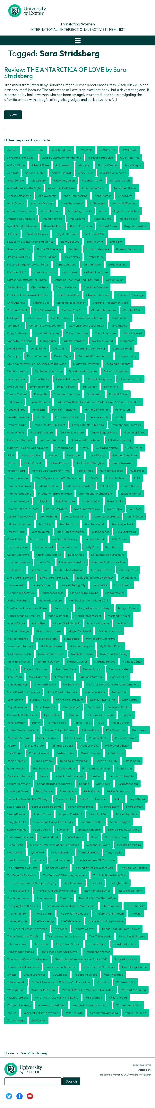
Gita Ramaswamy (120, 440)
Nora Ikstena (15, 700)
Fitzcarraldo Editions (68, 417)
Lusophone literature (21, 593)
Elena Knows (41, 379)
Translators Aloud (126, 959)
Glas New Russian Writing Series (27, 448)
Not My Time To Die (102, 700)
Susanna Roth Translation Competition (54, 845)
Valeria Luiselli (16, 982)
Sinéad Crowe (42, 814)
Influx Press (107, 486)
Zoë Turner (38, 1020)
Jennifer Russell (94, 524)
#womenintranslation (21, 157)
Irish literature (65, 501)
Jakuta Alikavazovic (20, 516)
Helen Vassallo (33, 463)
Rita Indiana (132, 761)
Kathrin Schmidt (94, 539)
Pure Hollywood (39, 753)
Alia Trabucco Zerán (113, 173)
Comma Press (120, 318)
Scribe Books (64, 799)
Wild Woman (93, 997)
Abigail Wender (107, 165)
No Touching (71, 684)
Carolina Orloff (16, 272)
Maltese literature (50, 600)
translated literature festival (59, 952)
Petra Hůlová (73, 738)
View (13, 115)
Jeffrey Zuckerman (19, 524)
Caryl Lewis (69, 272)
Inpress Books (130, 486)
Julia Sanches (100, 532)
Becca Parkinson (81, 226)
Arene (103, 211)
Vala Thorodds (113, 974)
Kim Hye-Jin (113, 547)
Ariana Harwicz (52, 218)
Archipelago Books (79, 211)
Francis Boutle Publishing (88, 425)
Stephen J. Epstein (89, 829)
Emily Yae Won (65, 386)
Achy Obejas (132, 165)
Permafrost (139, 730)
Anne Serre (125, 196)
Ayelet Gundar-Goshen (22, 226)
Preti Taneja (14, 753)
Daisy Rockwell (132, 333)
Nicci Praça (14, 677)
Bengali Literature (66, 234)
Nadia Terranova (82, 654)
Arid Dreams (77, 218)
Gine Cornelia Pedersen (86, 440)
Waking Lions (15, 990)
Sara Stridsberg (128, 784)
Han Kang (54, 455)
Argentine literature (126, 211)
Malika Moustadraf (19, 600)
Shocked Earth (109, 806)
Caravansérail (92, 264)
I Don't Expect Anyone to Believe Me (58, 478)
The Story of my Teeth (109, 913)
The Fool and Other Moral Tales (56, 890)
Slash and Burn (98, 814)
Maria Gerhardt (58, 616)
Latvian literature (18, 562)
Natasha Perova (105, 661)
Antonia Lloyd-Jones (20, 211)
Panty (36, 722)
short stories (134, 806)
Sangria (84, 784)
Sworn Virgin (15, 852)
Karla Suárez (15, 539)
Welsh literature (17, 997)
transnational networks (61, 967)
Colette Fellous (60, 318)
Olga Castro (130, 700)
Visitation (103, 982)
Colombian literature (90, 318)
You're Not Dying (135, 1013)
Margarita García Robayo (94, 608)
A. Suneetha (63, 165)
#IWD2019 (85, 150)
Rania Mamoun (17, 761)
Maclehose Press (52, 593)
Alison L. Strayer (92, 180)
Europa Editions (17, 394)
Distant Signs (62, 356)
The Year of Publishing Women (27, 929)
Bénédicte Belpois (36, 234)
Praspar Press (89, 745)
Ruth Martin (124, 768)
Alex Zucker (85, 173)
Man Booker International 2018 (88, 600)
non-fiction (119, 692)
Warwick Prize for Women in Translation (88, 990)
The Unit (136, 913)
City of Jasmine (44, 310)
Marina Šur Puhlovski (66, 623)
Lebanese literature (72, 562)
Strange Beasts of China (123, 829)
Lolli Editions (128, 577)
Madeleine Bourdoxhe (84, 593)
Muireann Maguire (80, 646)
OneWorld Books (118, 707)
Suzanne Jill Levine (98, 845)
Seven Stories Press (80, 806)
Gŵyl (10, 455)
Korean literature (18, 554)
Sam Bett (95, 776)
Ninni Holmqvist (17, 684)
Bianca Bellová (70, 241)
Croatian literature (46, 333)
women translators (129, 1005)
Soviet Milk (63, 829)
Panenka (126, 715)
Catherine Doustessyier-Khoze (27, 280)
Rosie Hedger (66, 768)
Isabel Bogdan (91, 501)
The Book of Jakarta (133, 868)
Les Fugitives (15, 570)
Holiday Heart (16, 470)
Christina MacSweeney (71, 302)
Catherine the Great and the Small (76, 280)
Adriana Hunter (35, 173)
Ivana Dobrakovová (87, 509)
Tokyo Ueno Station (68, 944)
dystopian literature (48, 371)
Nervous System (119, 669)
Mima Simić (71, 638)
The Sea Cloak (43, 913)
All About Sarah (120, 180)
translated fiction (124, 944)
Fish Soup (42, 417)
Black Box (116, 241)
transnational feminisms (23, 967)
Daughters (127, 341)
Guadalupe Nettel (107, 448)
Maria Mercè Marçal (88, 616)
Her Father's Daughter (90, 463)
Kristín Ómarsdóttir (48, 554)
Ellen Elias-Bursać (130, 379)
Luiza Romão (122, 585)
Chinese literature (97, 295)
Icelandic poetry (116, 478)
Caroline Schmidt (44, 272)
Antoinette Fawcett (124, 203)
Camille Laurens (66, 264)
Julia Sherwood (126, 532)
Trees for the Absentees (99, 967)
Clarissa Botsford (73, 310)
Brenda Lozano (46, 257)
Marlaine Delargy (18, 631)
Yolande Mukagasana (104, 1013)
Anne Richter (103, 196)
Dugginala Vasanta (118, 364)
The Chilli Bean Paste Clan (109, 875)
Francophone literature (126, 425)
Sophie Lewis (41, 829)
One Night (93, 707)
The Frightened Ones (96, 890)
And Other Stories (124, 188)
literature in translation (55, 577)
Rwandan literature (19, 776)
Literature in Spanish (20, 577)
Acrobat (12, 173)
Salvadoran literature (69, 776)
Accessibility (144, 1069)
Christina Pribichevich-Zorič (110, 302)
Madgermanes (115, 593)
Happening (74, 455)
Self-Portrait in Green (93, 799)
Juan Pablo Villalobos (71, 532)
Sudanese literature (20, 837)
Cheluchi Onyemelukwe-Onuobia (28, 295)
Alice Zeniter (39, 180)
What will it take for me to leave (56, 997)
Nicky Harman (38, 677)
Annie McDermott (42, 203)
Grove (84, 448)
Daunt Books (15, 348)
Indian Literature (48, 486)
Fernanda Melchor (96, 409)
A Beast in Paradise (100, 157)
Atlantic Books (127, 218)
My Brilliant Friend (110, 646)
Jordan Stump (41, 532)
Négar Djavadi (92, 669)
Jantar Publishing (75, 516)
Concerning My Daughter (45, 325)
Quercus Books (90, 753)
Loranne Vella (15, 585)
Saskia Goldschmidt (119, 791)
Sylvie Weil (37, 852)
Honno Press (85, 470)
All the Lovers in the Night (24, 188)
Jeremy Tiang (16, 532)
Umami (11, 974)
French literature (42, 432)
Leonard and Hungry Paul (108, 562)
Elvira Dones (15, 386)
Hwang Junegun (17, 478)
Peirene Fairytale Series (60, 730)
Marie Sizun (39, 623)
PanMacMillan (16, 722)
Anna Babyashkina (75, 196)
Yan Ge (11, 1013)
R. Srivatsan (115, 753)
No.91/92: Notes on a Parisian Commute (112, 684)
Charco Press (39, 287)
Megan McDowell (79, 631)
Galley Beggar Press (104, 432)
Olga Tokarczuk (46, 707)
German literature (51, 440)
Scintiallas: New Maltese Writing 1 (28, 799)
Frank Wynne (15, 432)
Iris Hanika (42, 501)
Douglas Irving (126, 356)
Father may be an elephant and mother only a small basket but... (99, 402)
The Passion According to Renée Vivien (70, 906)
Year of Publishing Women (40, 1013)
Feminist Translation (64, 409)
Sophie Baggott (120, 822)
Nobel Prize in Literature (62, 692)
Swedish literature (129, 845)
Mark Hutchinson (98, 623)
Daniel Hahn (48, 341)
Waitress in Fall (125, 982)
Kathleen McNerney (64, 539)
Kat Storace (37, 539)
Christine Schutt (17, 310)
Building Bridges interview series (27, 264)
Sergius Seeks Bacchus (46, 806)
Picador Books (98, 738)
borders (73, 249)
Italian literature (56, 509)
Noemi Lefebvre (94, 692)
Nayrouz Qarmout (36, 669)
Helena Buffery (59, 463)
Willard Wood (118, 997)
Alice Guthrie (15, 180)
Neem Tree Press (65, 669)
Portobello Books (62, 745)
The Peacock (110, 906)
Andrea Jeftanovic (19, 196)
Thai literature (60, 860)
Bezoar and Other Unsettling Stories (30, 241)
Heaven (12, 463)
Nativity (12, 669)
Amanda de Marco (94, 188)
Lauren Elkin (44, 562)
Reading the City (106, 761)
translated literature (20, 952)
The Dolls (96, 883)
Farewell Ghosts (39, 402)
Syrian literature (61, 852)
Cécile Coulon (115, 280)
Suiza (94, 837)
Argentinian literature (21, 218)
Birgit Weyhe (95, 241)
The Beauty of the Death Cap (93, 868)
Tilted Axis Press (17, 944)
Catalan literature (96, 272)
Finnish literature (18, 417)
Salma (43, 776)
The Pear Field (135, 906)
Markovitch (123, 623)
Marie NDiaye (16, 623)
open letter (51, 715)
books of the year (49, 249)
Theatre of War (84, 929)
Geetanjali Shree (134, 432)
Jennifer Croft (68, 524)
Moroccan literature (20, 646)
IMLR (137, 478)
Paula (100, 722)
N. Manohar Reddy (19, 654)
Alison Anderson (64, 180)
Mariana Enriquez (119, 616)
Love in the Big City (73, 585)
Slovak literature (126, 814)
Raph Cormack (43, 761)
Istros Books (115, 501)
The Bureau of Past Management (64, 875)
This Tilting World (100, 936)
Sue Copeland (49, 837)
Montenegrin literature (100, 638)
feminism (38, 409)
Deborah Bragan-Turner (89, 348)
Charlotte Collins (66, 287)
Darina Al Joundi (102, 341)
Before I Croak (108, 226)
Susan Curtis (15, 845)
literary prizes (128, 570)
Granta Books (64, 448)
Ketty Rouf (91, 547)
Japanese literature (106, 516)
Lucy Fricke (100, 585)
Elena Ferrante (16, 379)
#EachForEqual (61, 150)
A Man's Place (16, 165)
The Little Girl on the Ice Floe (97, 898)
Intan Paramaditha (19, 493)
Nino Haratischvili (45, 684)
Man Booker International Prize (27, 608)
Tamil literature (89, 852)
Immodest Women (19, 486)
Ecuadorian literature (83, 371)
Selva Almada (16, 806)
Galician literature (72, 432)
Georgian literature (19, 440)
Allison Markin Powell (61, 188)
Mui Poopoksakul (51, 646)
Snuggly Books (16, 822)
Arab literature (50, 211)
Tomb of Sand (96, 944)
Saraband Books (18, 791)
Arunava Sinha (101, 218)
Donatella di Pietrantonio (94, 356)
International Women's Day (96, 493)
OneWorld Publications (22, 715)
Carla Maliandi (117, 264)
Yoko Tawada (74, 1013)
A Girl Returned (130, 157)
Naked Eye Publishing (113, 654)
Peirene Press (90, 730)
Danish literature (74, 341)
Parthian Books (57, 722)
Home (9, 1053)
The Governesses (18, 898)
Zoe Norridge (15, 1020)
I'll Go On (93, 478)
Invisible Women (131, 493)
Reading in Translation (74, 761)
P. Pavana (73, 715)
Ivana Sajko (114, 509)
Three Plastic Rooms (132, 936)
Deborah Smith (122, 348)
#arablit (12, 150)
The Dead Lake (73, 883)
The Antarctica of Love (22, 868)
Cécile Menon (15, 287)
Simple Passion (16, 814)
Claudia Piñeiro (132, 310)
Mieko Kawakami (46, 638)
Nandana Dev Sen (48, 661)
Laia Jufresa (76, 554)
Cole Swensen (35, 318)
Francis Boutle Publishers (49, 425)
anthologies (97, 203)
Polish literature (33, 745)
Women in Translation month (91, 1005)
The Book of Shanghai (21, 875)
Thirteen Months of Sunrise (64, 936)
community (14, 325)
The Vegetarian (17, 921)
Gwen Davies (133, 448)
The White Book (71, 921)
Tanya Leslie (114, 852)
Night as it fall (119, 677)
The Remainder (17, 913)
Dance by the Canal (20, 341)
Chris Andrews (16, 302)
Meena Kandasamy (48, 631)
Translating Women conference (27, 959)
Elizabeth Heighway (99, 379)
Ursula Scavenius (34, 974)
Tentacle (38, 860)
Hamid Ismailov (31, 455)
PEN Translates (115, 730)
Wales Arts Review (43, 990)
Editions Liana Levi (116, 371)
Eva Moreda (94, 394)
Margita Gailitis (128, 608)
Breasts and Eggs (18, 257)
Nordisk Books (39, 700)
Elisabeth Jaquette (68, 379)
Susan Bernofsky (116, 837)
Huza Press (137, 470)
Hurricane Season (111, 470)
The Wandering (44, 921)
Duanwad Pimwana (86, 364)
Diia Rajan (13, 356)
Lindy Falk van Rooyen (69, 570)
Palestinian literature (100, 715)
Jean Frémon (134, 516)
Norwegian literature (69, 700)
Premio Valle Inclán (117, 745)
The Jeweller (45, 898)
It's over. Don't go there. (23, 509)
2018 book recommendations (61, 157)
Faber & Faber (118, 394)
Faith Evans (14, 402)
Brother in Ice (95, 257)
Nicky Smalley (63, 677)
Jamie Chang (48, 516)
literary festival (101, 570)
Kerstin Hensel (69, 547)
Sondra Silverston (92, 822)
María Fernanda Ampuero (24, 616)
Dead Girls (60, 348)
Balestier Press (53, 226)
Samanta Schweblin (121, 776)
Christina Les (41, 302)
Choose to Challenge (130, 295)
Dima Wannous (37, 356)
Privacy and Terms (141, 1064)
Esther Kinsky (112, 386)
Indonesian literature (79, 486)
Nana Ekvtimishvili (18, 661)
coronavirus (119, 325)
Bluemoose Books (18, 249)
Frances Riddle (16, 425)
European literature (67, 394)
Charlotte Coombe (96, 287)
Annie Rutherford (72, 203)
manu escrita (62, 608)
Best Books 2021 (94, 234)
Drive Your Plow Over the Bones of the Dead (36, 364)
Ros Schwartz (42, 768)
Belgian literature (135, 226)
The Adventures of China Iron (96, 860)
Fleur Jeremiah (98, 417)
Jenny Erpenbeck (122, 524)
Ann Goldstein (47, 196)
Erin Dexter (89, 386)
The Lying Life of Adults (22, 906)
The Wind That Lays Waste (105, 921)
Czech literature (105, 333)
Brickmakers (72, 257)
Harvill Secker (97, 455)
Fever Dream (123, 409)
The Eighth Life (118, 883)
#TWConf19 (107, 150)
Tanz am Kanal (16, 860)
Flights (119, 417)
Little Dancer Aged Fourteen (95, 577)
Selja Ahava (137, 799)
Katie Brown (119, 539)
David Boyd (38, 348)
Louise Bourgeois (42, 585)
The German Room (129, 890)
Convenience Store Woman (86, 325)
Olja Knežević (71, 707)
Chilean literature (67, 295)
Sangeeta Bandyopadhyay (54, 784)
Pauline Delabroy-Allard (22, 730)
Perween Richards (18, 738)
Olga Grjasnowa (18, 707)
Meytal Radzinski (18, 638)
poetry (11, 745)
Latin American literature (107, 554)
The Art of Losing (55, 868)
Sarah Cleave (44, 791)
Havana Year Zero (125, 455)
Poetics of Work (125, 738)
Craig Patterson (17, 333)
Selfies (118, 799)
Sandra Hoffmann (18, 784)
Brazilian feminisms (129, 249)
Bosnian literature (97, 249)
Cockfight (13, 318)
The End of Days (18, 890)
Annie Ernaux (15, 203)
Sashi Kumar (91, 791)
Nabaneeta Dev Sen (51, 654)
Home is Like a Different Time (51, 470)
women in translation (51, 1005)
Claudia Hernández (103, 310)
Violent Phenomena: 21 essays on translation (61, 982)
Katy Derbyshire (17, 547)
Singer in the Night (70, 814)
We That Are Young (133, 990)
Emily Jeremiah (39, 386)
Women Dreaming (19, 1005)
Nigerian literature (91, 677)
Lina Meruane (39, 570)
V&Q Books (60, 974)
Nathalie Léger (132, 661)
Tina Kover (41, 944)
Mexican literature (110, 631)
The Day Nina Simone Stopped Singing (31, 883)
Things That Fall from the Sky (121, 929)
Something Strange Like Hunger (53, 822)
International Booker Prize (55, 493)
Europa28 (40, 394)
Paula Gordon (120, 722)
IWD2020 (135, 509)
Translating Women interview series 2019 (81, 959)
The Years (60, 929)
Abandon (84, 165)
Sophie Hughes (16, 829)
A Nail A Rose (40, 165)
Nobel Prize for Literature (23, 692)
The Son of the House (73, 913)
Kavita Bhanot (44, 547)
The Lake (66, 898)
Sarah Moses (68, 791)
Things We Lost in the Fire (23, 936)
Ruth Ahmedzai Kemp (96, 768)
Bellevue (12, 234)
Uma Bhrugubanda (134, 967)
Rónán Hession (16, 768)
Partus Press (82, 722)
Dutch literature (17, 371)
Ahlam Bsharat (61, 173)
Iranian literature (18, 501)
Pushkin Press (65, 753)
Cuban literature (77, 333)
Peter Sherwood (47, 738)
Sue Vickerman (74, 837)
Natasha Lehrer (77, 661)
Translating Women (97, 952)
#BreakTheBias (34, 150)
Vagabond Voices (85, 974)
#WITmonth (129, 150)
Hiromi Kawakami (123, 463)
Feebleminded (16, 409)
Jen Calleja (45, 524)
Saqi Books (103, 784)
